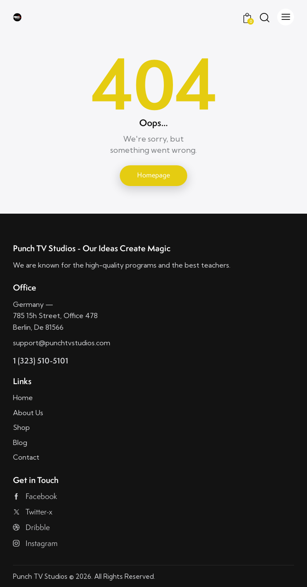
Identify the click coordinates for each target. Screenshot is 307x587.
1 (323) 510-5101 (40, 360)
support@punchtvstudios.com (61, 342)
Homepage (153, 175)
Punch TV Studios (40, 576)
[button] (285, 17)
